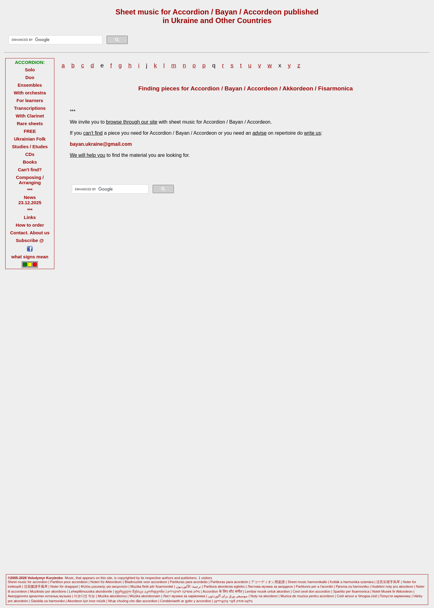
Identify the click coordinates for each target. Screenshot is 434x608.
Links (30, 217)
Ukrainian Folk (30, 138)
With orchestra (30, 92)
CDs (29, 154)
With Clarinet (30, 115)
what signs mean (30, 256)
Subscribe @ (30, 240)
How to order (30, 225)
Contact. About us (29, 232)
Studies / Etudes (30, 146)
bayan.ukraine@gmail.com (101, 144)
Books (30, 162)
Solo (30, 69)
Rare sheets (30, 123)
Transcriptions (30, 108)
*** (29, 190)
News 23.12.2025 (29, 200)
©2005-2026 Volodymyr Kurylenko (35, 578)
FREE (30, 131)
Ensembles (30, 85)
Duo (29, 77)
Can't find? (30, 169)
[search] (55, 40)
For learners (30, 100)
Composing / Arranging (30, 180)
